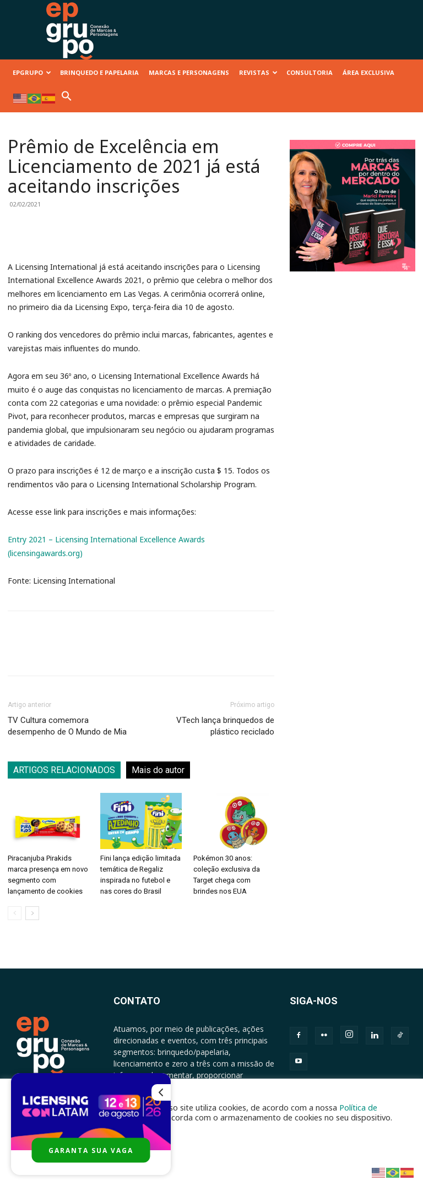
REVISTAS (258, 72)
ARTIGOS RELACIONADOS (64, 770)
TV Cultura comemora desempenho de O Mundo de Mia (67, 726)
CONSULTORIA (309, 72)
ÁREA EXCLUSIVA (368, 72)
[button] (66, 99)
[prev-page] (14, 913)
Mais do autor (158, 770)
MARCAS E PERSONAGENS (189, 72)
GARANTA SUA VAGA (90, 1150)
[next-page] (32, 913)
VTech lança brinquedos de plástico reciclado (225, 726)
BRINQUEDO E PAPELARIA (99, 72)
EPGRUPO (32, 72)
